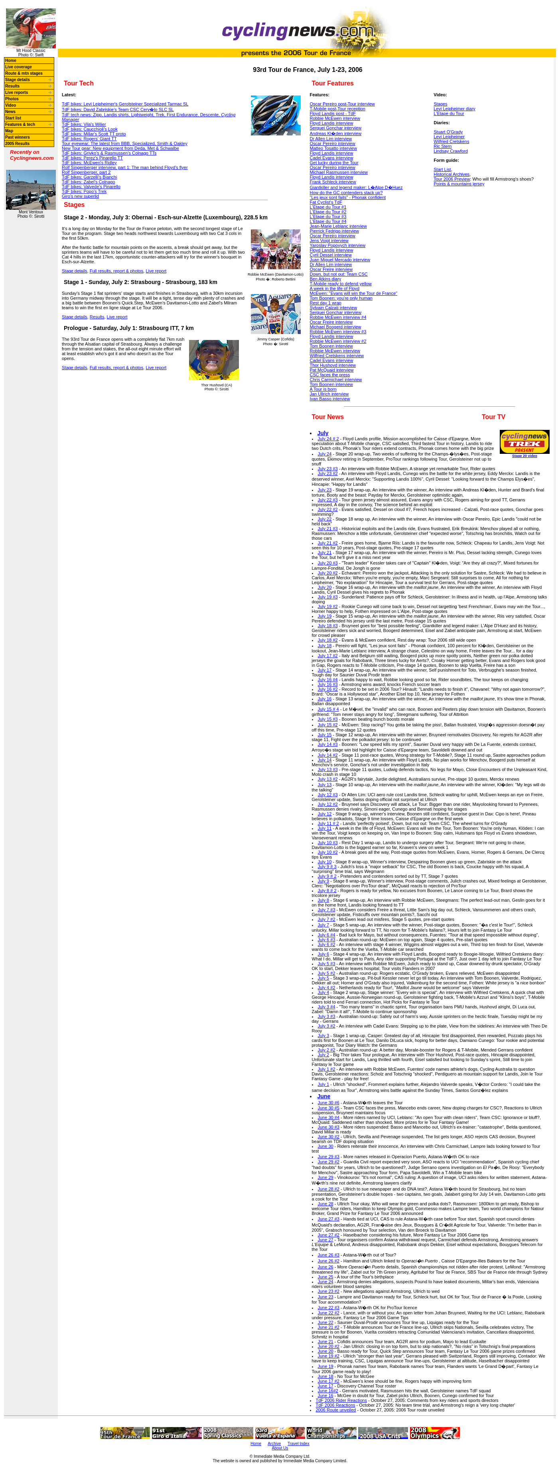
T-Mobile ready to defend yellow (341, 283)
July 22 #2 (328, 509)
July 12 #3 (328, 794)
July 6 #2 (326, 944)
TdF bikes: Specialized (125, 103)
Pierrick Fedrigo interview (334, 231)
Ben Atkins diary (325, 278)
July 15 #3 (328, 719)
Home (10, 60)
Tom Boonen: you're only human (341, 298)
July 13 (325, 784)
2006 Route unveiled (336, 1409)
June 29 (325, 1177)
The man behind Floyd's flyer (125, 167)
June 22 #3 (328, 1307)
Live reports (16, 92)
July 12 (325, 813)
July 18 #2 (328, 640)
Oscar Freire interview (331, 269)
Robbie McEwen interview (335, 118)
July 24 (325, 453)
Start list (13, 118)
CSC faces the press (330, 374)
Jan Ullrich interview (329, 394)
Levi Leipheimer (449, 136)
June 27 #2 (328, 1234)
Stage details (17, 80)
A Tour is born (323, 389)
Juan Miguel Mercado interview (340, 259)
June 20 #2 (328, 1346)
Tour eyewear (124, 143)
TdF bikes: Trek (84, 191)
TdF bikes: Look (90, 129)
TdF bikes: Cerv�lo (118, 109)
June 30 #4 (328, 1117)
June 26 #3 (328, 1254)
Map (9, 131)
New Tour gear (120, 148)
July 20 (325, 587)
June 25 (325, 1276)
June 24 (325, 1281)
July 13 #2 (328, 779)
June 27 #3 (328, 1219)
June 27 (325, 1239)
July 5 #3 (326, 963)
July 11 (325, 828)
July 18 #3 (328, 625)
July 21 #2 (328, 543)
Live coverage (18, 67)
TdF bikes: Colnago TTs (109, 153)
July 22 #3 (328, 499)
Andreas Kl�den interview (336, 133)
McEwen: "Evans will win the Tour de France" (354, 293)
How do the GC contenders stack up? (346, 192)
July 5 (323, 978)
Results (12, 86)
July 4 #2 (326, 987)
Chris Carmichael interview (336, 379)
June (324, 1096)
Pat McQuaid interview (332, 370)
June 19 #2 (328, 1356)
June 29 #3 (328, 1156)
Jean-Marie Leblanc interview (338, 226)
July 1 (323, 1084)
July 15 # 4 (328, 709)
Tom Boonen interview (331, 346)
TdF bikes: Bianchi (89, 177)
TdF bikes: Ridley (89, 162)
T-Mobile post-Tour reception (337, 108)
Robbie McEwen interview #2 (338, 341)
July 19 (325, 616)
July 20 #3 (328, 563)
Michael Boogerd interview (335, 326)
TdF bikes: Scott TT (94, 133)
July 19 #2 (328, 606)
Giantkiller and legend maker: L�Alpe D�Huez (356, 187)
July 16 (325, 698)
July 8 (323, 900)
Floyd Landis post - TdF (333, 113)
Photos (12, 99)
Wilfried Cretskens (451, 141)
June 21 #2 (328, 1327)
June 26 (325, 1266)
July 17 (325, 670)
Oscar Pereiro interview (332, 143)
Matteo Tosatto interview (333, 148)
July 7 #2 (326, 919)
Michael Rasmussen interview (339, 172)
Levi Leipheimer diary (454, 108)
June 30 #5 (328, 1107)
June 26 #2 (328, 1260)
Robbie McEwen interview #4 (338, 317)
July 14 (325, 759)
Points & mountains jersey (459, 183)
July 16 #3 (328, 684)
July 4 (323, 992)
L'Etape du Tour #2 (328, 211)
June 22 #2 (328, 1312)
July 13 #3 (328, 769)
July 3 (323, 1035)
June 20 (325, 1351)
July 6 (323, 954)
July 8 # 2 (327, 890)
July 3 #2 (326, 1026)
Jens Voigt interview (329, 240)
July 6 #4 (326, 934)
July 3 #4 (326, 1006)
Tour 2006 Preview (452, 179)
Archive (274, 1443)
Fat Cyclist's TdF (326, 202)
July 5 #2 (326, 973)
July (323, 433)
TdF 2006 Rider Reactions (341, 1400)
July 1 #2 (326, 1069)
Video (10, 105)
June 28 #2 (328, 1189)
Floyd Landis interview (331, 123)
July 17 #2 (328, 655)
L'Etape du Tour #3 (328, 216)
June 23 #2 (328, 1291)
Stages (440, 103)
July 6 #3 (326, 939)
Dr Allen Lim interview (331, 138)
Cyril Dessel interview (331, 254)
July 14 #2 (328, 755)
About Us (280, 1448)
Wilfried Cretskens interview (337, 355)
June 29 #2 (328, 1161)
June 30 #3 (328, 1127)
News (10, 111)
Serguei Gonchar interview (336, 127)
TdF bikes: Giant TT (89, 138)
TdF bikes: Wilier (84, 124)
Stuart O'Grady (448, 131)
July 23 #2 (328, 473)
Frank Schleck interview (333, 181)
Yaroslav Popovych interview (338, 245)
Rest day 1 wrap (325, 302)
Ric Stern (443, 146)
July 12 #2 (328, 804)
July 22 (325, 519)
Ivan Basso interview (330, 398)
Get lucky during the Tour (334, 162)
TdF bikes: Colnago (88, 181)
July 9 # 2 (327, 876)
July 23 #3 (328, 468)
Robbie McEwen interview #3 (338, 331)
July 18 (325, 645)
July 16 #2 (328, 689)
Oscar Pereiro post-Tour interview (342, 103)
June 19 (325, 1366)
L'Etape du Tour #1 (328, 207)
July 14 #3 (328, 744)
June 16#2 (328, 1390)
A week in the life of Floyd (335, 288)
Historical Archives (451, 174)
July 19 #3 (328, 596)
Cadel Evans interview (331, 157)
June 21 (325, 1341)
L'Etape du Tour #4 (328, 221)
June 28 (325, 1203)
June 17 (325, 1386)
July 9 (323, 881)
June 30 (325, 1146)
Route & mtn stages (24, 73)
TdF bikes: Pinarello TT (92, 157)
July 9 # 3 (327, 866)
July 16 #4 (328, 679)
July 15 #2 (328, 724)
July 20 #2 (328, 572)
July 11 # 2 (328, 823)
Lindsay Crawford (451, 151)
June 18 (325, 1376)
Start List (442, 169)
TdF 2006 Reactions (335, 1405)
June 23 (325, 1296)
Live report (156, 270)
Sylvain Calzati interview (333, 307)
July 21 (325, 552)
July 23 (325, 489)
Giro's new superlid (80, 196)
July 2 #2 (326, 1050)
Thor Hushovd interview (333, 365)
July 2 (323, 1054)
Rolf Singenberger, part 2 (86, 172)
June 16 (325, 1395)
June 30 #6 (328, 1102)
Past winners (17, 137)
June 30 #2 (328, 1136)
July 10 (325, 861)
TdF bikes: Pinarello (91, 186)
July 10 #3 (328, 842)
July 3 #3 (326, 1016)
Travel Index (299, 1443)
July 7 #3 (326, 909)
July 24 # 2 (328, 438)
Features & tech (20, 124)
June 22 (325, 1322)
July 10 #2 (328, 852)
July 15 (325, 734)
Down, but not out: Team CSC (339, 274)
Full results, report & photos (117, 270)
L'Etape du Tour (449, 113)
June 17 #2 (328, 1381)
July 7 (323, 924)
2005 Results (17, 143)
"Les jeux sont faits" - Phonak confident (348, 197)
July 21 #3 (328, 528)
